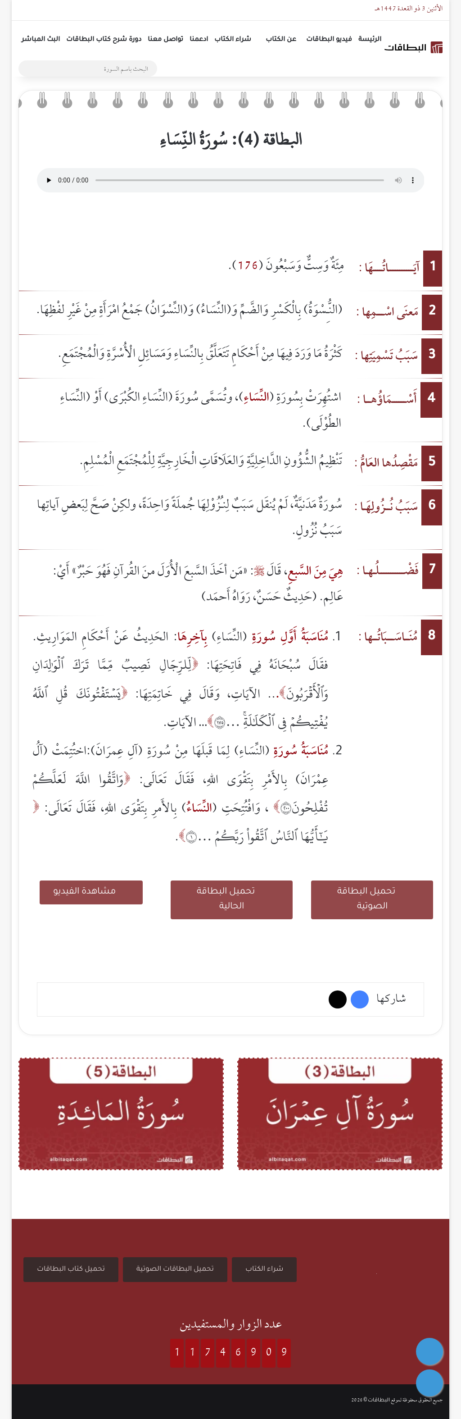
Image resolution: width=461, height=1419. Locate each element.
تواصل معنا (165, 40)
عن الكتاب (281, 40)
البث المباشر (41, 40)
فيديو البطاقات (329, 40)
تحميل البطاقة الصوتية (372, 898)
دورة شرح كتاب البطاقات (103, 40)
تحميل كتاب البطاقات (71, 1269)
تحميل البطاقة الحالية (232, 898)
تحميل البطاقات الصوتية (175, 1269)
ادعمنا (199, 40)
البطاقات (379, 1401)
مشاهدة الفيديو (91, 891)
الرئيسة (369, 40)
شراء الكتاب (232, 40)
